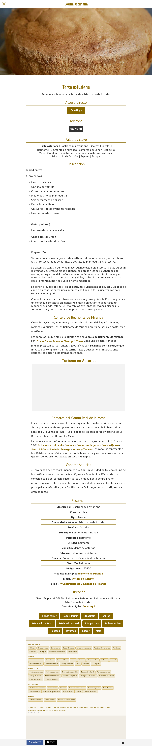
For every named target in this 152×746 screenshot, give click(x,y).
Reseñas (55, 630)
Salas (48, 341)
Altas (98, 630)
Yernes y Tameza (82, 449)
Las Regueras (93, 445)
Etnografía (89, 616)
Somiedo (58, 341)
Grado (40, 341)
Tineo (79, 341)
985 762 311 (76, 129)
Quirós (115, 445)
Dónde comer (49, 616)
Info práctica (92, 623)
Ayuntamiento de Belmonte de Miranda (83, 583)
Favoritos (71, 630)
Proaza (106, 445)
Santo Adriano (39, 449)
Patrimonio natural (69, 623)
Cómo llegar (76, 110)
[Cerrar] (3, 3)
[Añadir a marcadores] (123, 743)
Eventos (105, 616)
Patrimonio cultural (41, 623)
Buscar (86, 630)
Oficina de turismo (83, 578)
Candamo (69, 445)
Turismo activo (113, 623)
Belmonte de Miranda (50, 445)
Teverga (68, 341)
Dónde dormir (70, 616)
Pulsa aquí (89, 606)
